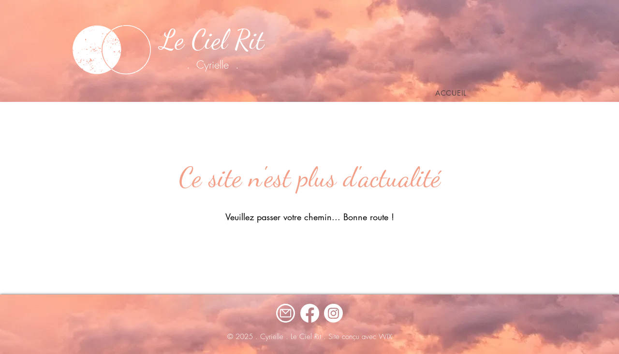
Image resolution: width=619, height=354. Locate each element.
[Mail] (285, 313)
